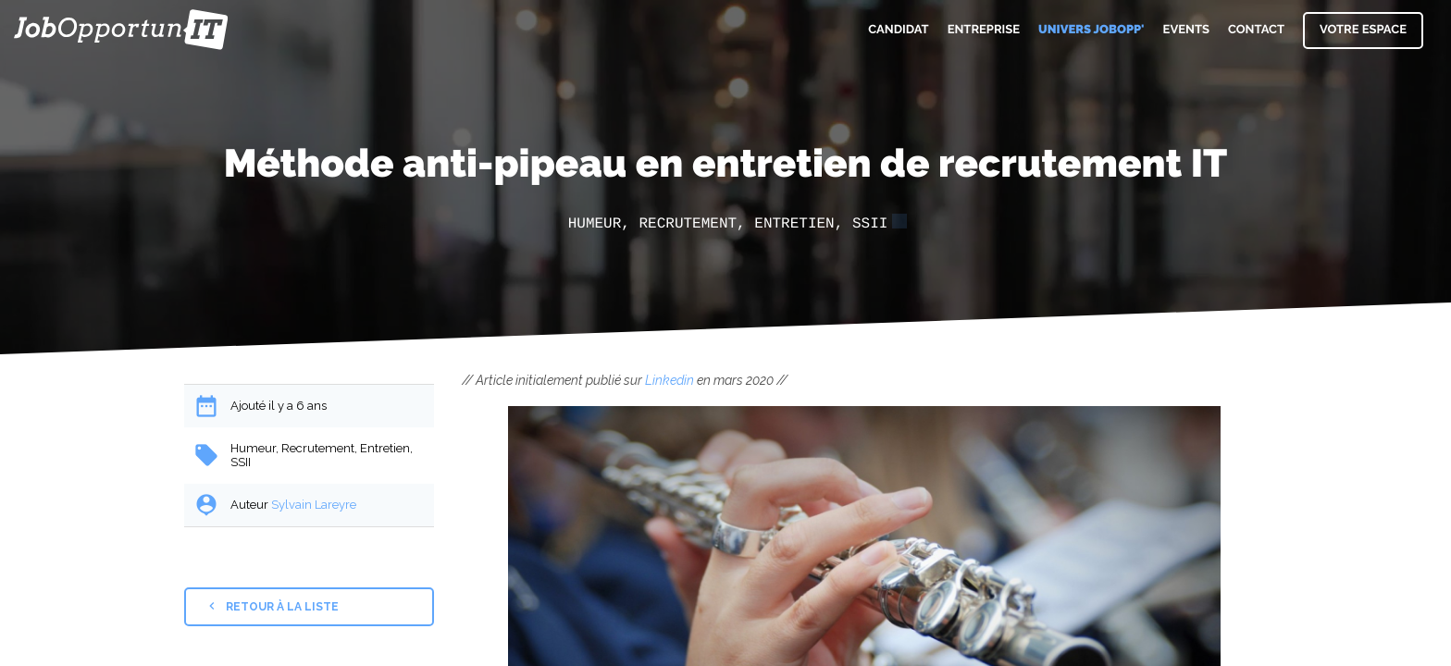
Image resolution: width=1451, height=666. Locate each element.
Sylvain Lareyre (313, 505)
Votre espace (1363, 30)
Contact (1256, 30)
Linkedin (669, 380)
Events (1186, 30)
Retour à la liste (272, 605)
